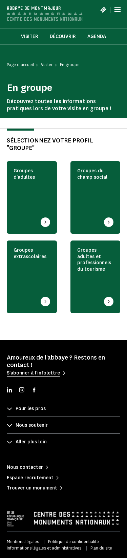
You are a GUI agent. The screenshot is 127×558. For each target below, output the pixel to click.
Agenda (96, 36)
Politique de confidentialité (73, 541)
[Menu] (117, 9)
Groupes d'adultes (24, 174)
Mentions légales (23, 541)
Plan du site (101, 548)
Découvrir (63, 36)
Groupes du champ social (92, 174)
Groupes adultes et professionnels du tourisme (94, 259)
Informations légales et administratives (44, 548)
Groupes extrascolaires (30, 253)
